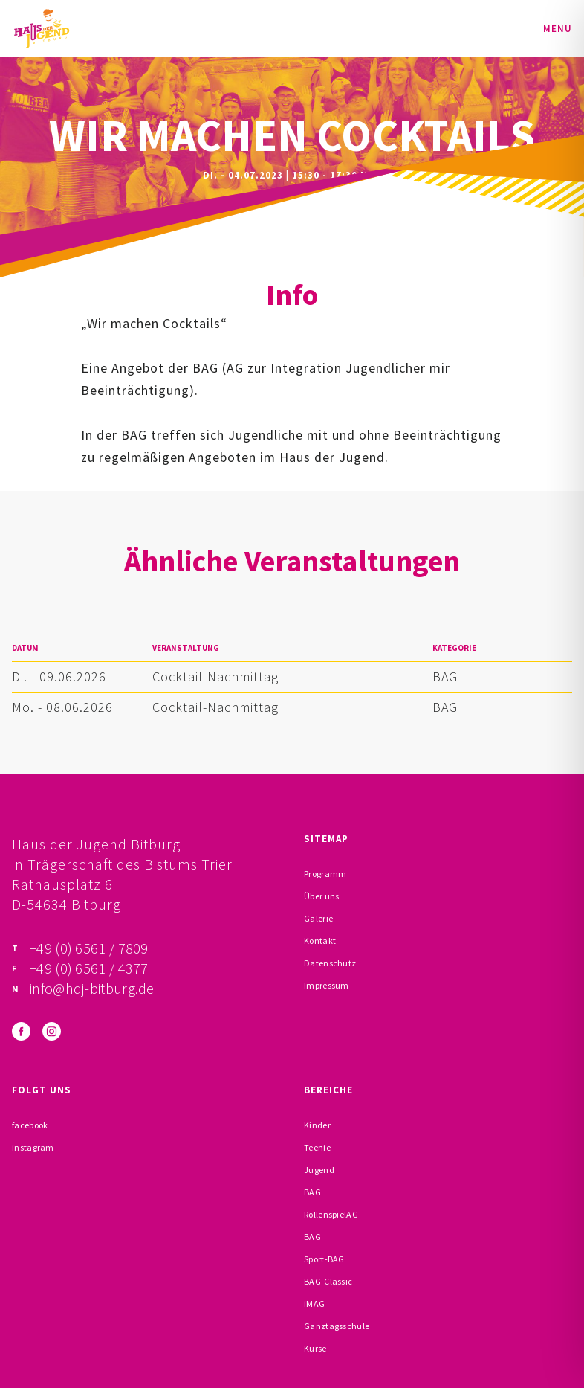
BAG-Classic (328, 1281)
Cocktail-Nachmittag (215, 676)
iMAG (314, 1303)
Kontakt (320, 940)
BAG (445, 676)
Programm (325, 873)
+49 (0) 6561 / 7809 (89, 948)
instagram (33, 1147)
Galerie (318, 918)
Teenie (317, 1147)
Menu (557, 28)
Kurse (315, 1348)
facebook (30, 1125)
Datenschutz (330, 962)
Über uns (321, 896)
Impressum (326, 985)
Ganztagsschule (336, 1325)
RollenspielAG (331, 1214)
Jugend (319, 1169)
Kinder (317, 1125)
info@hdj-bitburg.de (92, 988)
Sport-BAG (324, 1259)
